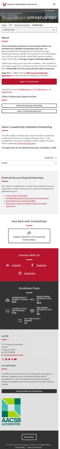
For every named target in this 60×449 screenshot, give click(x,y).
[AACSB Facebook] (3, 363)
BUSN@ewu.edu (24, 93)
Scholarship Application (26, 147)
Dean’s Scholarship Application (29, 115)
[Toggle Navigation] (54, 8)
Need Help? (29, 441)
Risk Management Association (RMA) (20, 204)
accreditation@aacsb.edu (13, 359)
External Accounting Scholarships (29, 109)
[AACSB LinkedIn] (12, 363)
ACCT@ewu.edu (39, 93)
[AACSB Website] (6, 363)
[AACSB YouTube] (15, 363)
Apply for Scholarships (29, 85)
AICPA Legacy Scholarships (17, 199)
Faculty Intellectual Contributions (29, 395)
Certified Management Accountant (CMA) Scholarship (27, 202)
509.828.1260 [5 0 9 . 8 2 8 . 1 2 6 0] (7, 96)
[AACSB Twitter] (9, 363)
